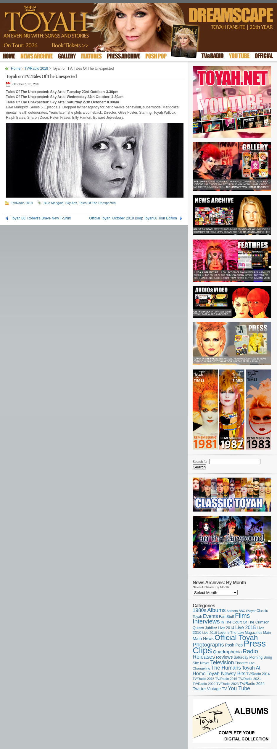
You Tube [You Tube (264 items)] (239, 688)
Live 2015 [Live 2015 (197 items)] (245, 627)
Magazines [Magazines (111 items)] (253, 633)
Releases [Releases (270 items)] (204, 657)
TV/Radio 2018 (36, 68)
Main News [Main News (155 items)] (203, 638)
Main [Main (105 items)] (267, 633)
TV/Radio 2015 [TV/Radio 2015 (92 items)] (203, 678)
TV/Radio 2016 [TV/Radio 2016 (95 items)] (226, 678)
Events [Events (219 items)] (210, 616)
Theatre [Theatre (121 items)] (241, 663)
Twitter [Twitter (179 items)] (199, 688)
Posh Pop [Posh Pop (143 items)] (234, 645)
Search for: (200, 461)
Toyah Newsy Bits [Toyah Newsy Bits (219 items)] (226, 673)
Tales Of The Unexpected (97, 203)
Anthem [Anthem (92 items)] (232, 611)
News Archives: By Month (211, 587)
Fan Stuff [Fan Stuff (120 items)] (226, 617)
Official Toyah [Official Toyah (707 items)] (236, 637)
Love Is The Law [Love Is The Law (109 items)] (231, 633)
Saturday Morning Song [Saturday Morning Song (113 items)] (253, 657)
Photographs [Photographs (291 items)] (208, 644)
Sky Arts (71, 203)
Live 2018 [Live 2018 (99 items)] (209, 632)
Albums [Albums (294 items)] (216, 610)
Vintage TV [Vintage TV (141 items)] (217, 689)
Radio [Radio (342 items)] (250, 651)
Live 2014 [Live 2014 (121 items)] (226, 628)
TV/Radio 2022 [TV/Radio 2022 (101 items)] (204, 684)
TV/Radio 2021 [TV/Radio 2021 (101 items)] (249, 678)
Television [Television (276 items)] (222, 662)
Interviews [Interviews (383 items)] (206, 621)
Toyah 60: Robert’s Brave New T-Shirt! (41, 218)
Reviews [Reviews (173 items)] (224, 657)
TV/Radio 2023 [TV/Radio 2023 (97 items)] (227, 684)
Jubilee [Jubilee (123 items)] (211, 628)
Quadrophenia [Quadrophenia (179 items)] (227, 651)
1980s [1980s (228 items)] (199, 610)
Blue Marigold (53, 203)
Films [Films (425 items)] (242, 615)
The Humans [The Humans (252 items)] (226, 668)
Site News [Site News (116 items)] (201, 663)
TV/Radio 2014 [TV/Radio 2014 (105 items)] (258, 674)
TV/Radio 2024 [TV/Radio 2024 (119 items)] (251, 684)
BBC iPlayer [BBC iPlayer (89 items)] (247, 611)
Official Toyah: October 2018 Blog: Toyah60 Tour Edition (133, 218)
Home (15, 68)
